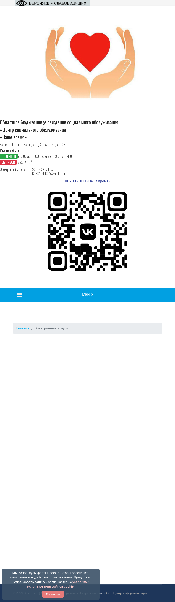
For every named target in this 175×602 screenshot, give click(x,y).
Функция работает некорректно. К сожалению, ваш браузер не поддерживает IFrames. (87, 449)
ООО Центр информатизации (126, 593)
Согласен (53, 594)
